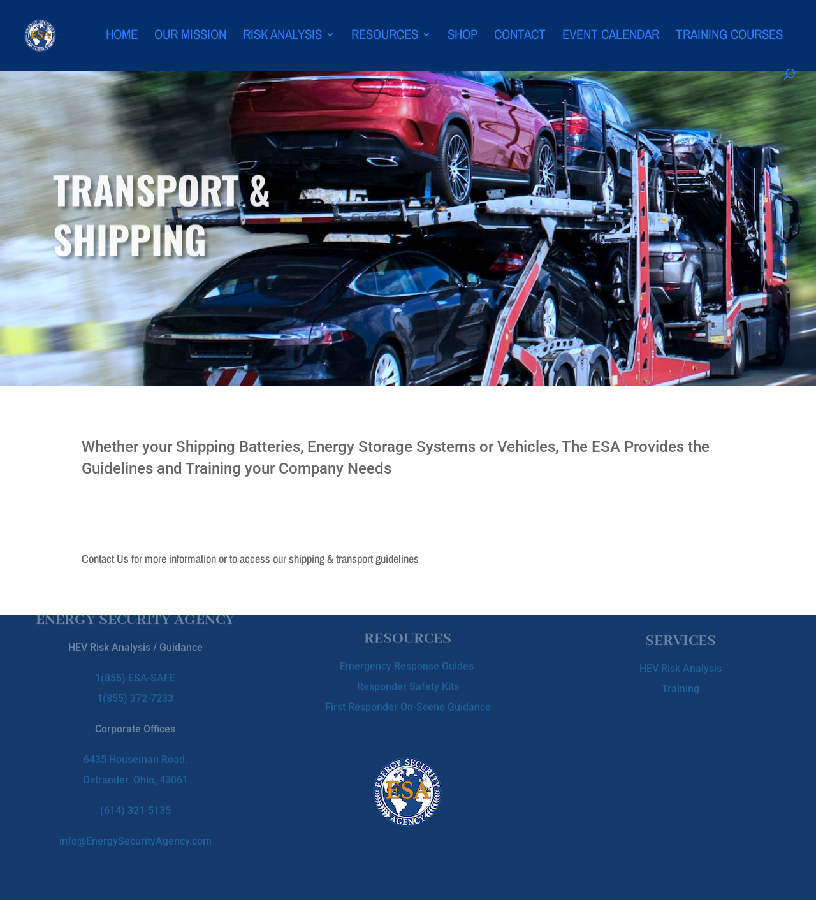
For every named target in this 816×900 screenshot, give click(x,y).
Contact (520, 36)
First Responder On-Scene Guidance (408, 703)
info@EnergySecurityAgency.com (135, 832)
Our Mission (190, 36)
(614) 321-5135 (135, 801)
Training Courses (729, 36)
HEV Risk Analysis (680, 666)
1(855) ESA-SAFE (135, 669)
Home (122, 36)
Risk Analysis (282, 36)
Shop (462, 36)
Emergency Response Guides (408, 663)
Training (680, 686)
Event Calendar (610, 36)
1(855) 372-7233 (135, 689)
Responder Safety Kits (408, 683)
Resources (384, 36)
